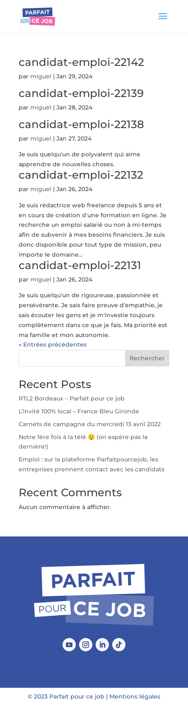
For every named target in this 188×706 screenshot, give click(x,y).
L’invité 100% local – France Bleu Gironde (79, 411)
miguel (40, 76)
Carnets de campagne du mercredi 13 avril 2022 (90, 424)
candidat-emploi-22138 (81, 124)
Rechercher (147, 358)
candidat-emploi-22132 (81, 175)
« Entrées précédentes (53, 344)
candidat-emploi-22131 (80, 265)
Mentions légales (134, 696)
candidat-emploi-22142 (81, 62)
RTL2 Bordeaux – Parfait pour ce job (72, 398)
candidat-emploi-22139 (81, 93)
